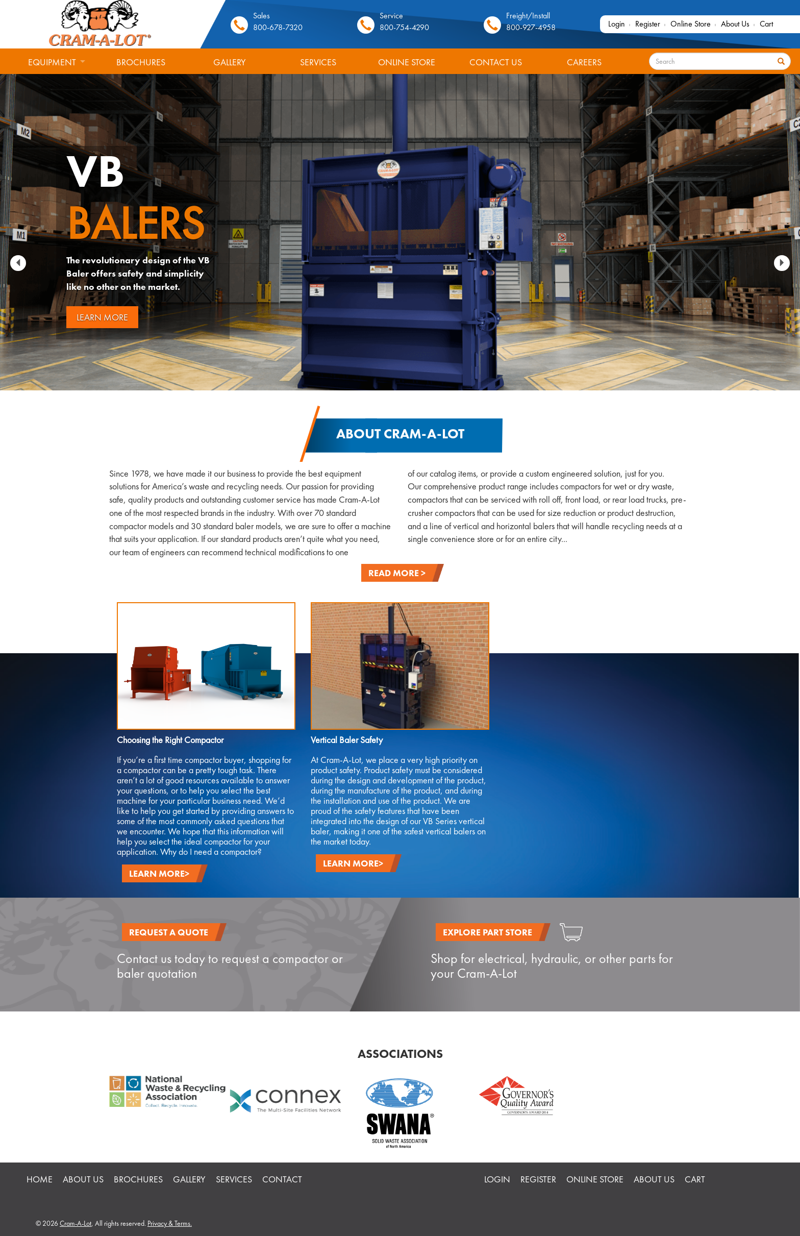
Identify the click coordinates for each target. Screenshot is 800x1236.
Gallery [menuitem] (229, 62)
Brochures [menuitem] (140, 62)
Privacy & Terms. (169, 1223)
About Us (735, 23)
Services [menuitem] (318, 62)
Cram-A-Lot (75, 1223)
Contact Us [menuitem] (495, 62)
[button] (18, 263)
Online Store (690, 23)
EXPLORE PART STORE (487, 932)
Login (616, 23)
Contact (282, 1179)
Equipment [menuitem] (48, 66)
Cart (766, 23)
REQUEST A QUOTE (168, 932)
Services (234, 1179)
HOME (40, 1179)
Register (647, 23)
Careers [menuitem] (584, 62)
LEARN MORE (102, 317)
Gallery (189, 1179)
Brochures (138, 1179)
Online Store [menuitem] (406, 62)
